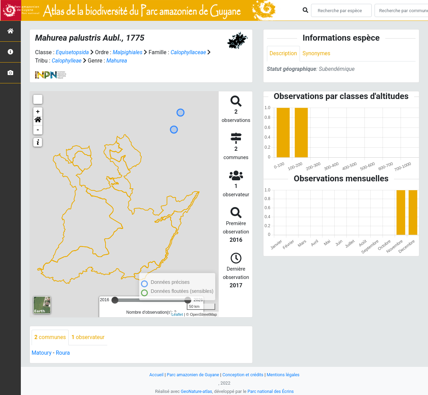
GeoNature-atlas (196, 391)
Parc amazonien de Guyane (192, 374)
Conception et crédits (243, 374)
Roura (63, 352)
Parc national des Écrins (271, 391)
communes (50, 337)
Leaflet (177, 314)
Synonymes (317, 53)
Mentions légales (284, 374)
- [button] (38, 129)
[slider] (114, 299)
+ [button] (38, 111)
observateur (89, 337)
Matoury (42, 352)
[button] (37, 120)
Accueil (155, 374)
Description (284, 53)
